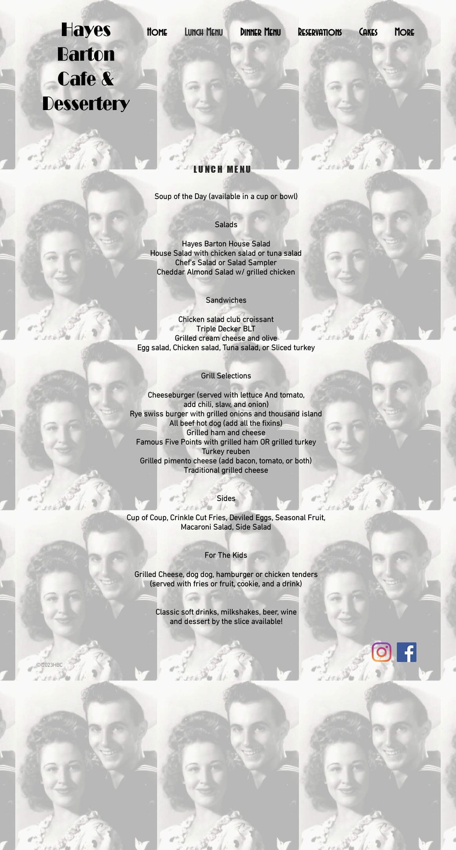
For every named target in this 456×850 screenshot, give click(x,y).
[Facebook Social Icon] (406, 652)
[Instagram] (381, 652)
